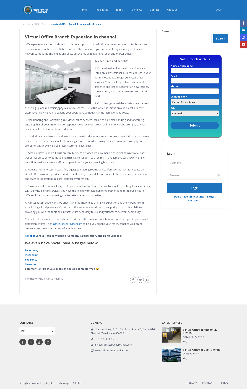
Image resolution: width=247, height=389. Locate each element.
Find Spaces (101, 9)
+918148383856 (104, 339)
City (195, 110)
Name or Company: (195, 68)
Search (166, 31)
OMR (186, 353)
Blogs (119, 9)
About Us (172, 9)
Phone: (195, 89)
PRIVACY (192, 383)
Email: (195, 78)
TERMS (223, 383)
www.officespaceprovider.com (112, 350)
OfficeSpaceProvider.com (67, 223)
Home (83, 9)
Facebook (31, 250)
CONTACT (208, 383)
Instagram (31, 255)
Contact (154, 9)
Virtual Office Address (39, 24)
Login (195, 188)
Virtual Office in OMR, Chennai (202, 349)
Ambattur (188, 336)
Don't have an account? (189, 196)
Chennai (199, 336)
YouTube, (31, 259)
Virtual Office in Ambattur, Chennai (200, 331)
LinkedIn (30, 264)
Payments (136, 9)
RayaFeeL (31, 235)
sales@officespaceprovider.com (113, 344)
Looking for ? (195, 99)
